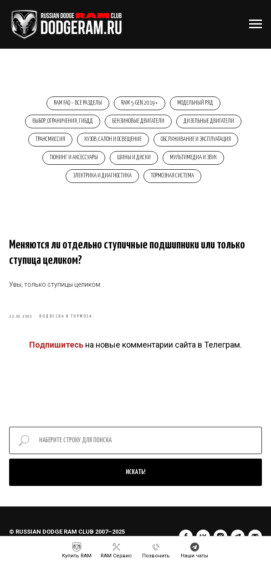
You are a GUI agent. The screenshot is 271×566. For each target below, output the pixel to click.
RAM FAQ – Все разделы (78, 103)
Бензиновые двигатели (138, 121)
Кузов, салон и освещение (113, 139)
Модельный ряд (195, 103)
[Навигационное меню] (255, 24)
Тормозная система (172, 176)
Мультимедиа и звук (193, 158)
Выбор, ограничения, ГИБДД (62, 121)
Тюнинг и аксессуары (74, 158)
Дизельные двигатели (209, 121)
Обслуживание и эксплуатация (196, 139)
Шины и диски (134, 158)
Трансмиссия (50, 139)
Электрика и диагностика (102, 176)
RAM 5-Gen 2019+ (139, 103)
